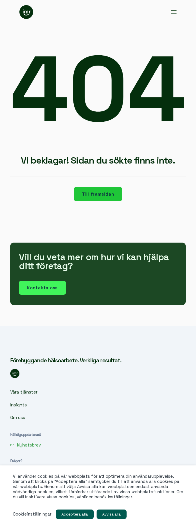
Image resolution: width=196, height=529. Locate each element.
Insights (18, 405)
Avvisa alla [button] (111, 514)
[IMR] (26, 12)
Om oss (17, 417)
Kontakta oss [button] (42, 287)
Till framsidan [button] (98, 194)
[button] (174, 12)
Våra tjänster (23, 392)
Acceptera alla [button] (74, 514)
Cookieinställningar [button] (32, 514)
